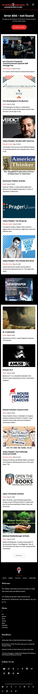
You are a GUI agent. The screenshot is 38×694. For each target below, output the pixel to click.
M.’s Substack (9, 332)
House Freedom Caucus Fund (15, 410)
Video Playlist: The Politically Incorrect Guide (15, 453)
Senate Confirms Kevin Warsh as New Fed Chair (18, 649)
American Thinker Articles (14, 181)
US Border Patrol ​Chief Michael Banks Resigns (17, 640)
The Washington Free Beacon (15, 101)
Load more (19, 555)
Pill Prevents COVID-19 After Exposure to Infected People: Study (18, 645)
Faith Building (7, 68)
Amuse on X (8, 370)
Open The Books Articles (13, 494)
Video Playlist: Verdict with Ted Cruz (18, 141)
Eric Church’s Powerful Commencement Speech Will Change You (15, 63)
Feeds (4, 104)
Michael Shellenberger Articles (16, 536)
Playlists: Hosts (7, 144)
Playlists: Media (8, 224)
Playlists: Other (7, 457)
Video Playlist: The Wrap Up (15, 221)
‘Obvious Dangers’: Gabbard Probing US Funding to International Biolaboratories (19, 654)
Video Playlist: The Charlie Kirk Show (18, 261)
